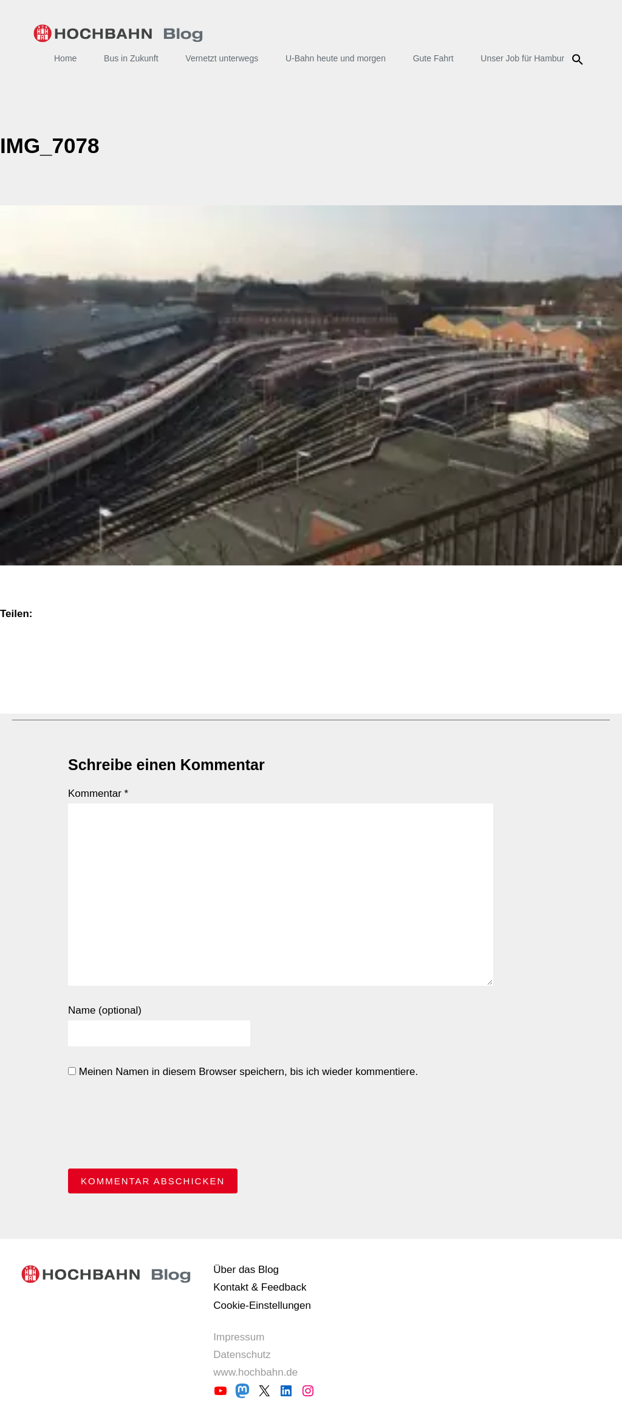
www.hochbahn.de (255, 1372)
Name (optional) (105, 1010)
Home (65, 58)
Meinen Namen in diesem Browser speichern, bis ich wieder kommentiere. (243, 1071)
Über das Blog (246, 1269)
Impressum (238, 1337)
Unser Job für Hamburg (524, 58)
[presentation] (160, 1126)
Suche (579, 59)
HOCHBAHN (118, 33)
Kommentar (98, 793)
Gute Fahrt (433, 58)
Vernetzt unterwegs (221, 58)
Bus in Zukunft (131, 58)
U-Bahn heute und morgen (335, 58)
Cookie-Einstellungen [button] (262, 1305)
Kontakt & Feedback (259, 1287)
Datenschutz (242, 1354)
